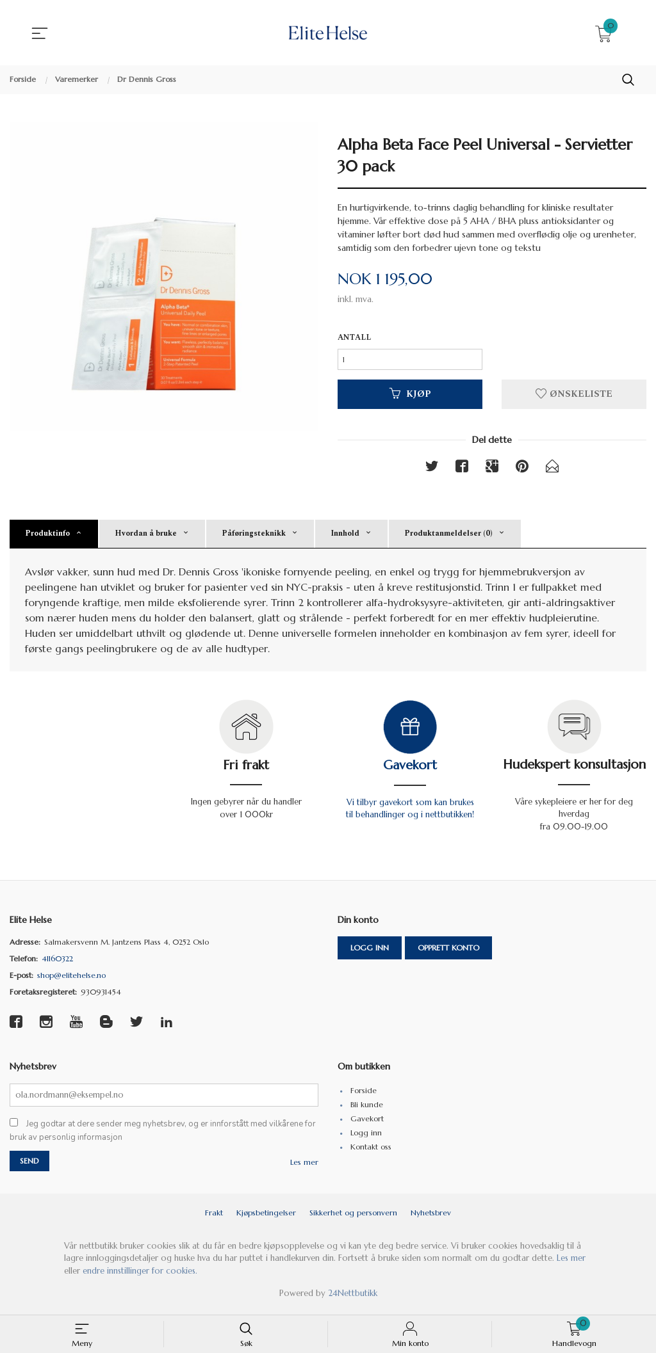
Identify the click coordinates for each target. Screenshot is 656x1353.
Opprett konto (448, 951)
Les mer (304, 1166)
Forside (363, 1093)
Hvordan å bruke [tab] (146, 537)
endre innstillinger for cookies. (140, 1275)
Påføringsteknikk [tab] (254, 537)
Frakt (214, 1217)
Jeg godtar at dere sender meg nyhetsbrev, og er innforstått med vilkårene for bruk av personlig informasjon (163, 1135)
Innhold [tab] (345, 537)
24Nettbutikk (352, 1298)
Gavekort (410, 768)
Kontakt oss (370, 1150)
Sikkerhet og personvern (353, 1217)
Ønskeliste (574, 396)
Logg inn (369, 951)
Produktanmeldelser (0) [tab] (448, 537)
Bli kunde (366, 1107)
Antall (354, 338)
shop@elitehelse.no (71, 979)
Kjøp (410, 396)
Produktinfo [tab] (47, 537)
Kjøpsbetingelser (266, 1217)
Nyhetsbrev (431, 1217)
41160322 (57, 962)
